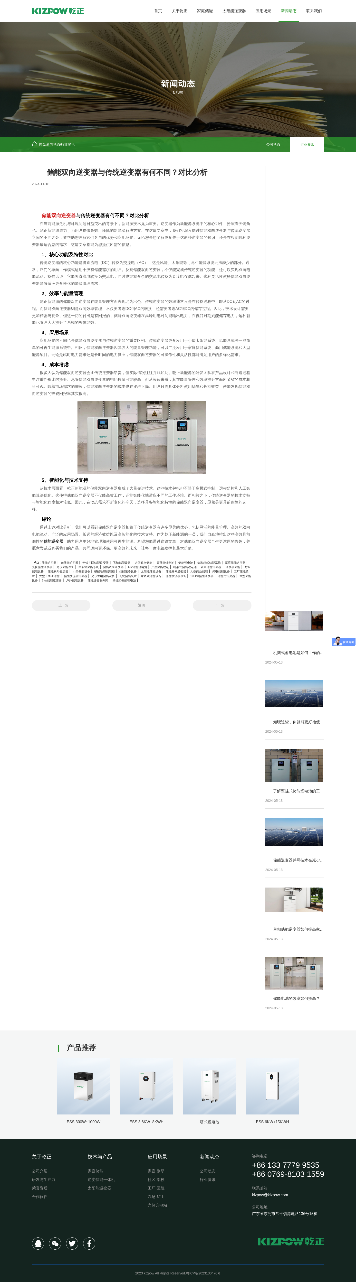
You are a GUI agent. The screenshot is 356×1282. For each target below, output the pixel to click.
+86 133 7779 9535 (285, 1165)
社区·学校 (156, 1180)
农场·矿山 (156, 1197)
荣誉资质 (40, 1188)
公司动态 (273, 144)
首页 (158, 11)
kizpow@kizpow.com (270, 1195)
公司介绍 (40, 1171)
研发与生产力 (43, 1180)
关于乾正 (179, 11)
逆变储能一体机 (101, 1180)
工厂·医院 (156, 1188)
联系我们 (314, 11)
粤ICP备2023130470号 (203, 1273)
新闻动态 (289, 11)
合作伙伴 (40, 1197)
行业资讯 (68, 144)
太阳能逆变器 (234, 11)
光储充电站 (157, 1205)
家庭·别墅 (156, 1171)
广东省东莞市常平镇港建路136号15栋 (285, 1214)
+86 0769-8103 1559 (288, 1174)
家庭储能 (205, 11)
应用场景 (263, 11)
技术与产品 (100, 1156)
